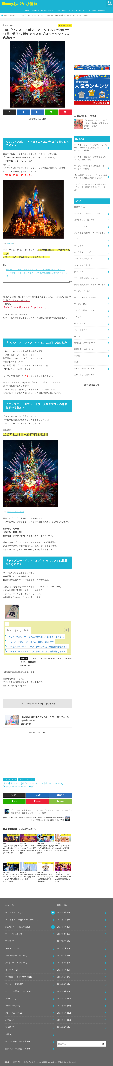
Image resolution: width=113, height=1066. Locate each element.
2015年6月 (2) (63, 963)
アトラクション (72, 10)
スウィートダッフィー (83, 259)
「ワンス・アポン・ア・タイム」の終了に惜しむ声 (31, 642)
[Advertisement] (47, 125)
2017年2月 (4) (63, 941)
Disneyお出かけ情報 (20, 3)
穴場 (76, 362)
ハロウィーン (35, 10)
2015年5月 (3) (63, 970)
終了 (31, 787)
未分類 (77, 356)
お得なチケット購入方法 (84, 220)
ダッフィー (78, 272)
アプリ (77, 239)
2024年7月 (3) (63, 919)
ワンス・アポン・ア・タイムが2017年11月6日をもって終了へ (35, 637)
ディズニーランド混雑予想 (85, 298)
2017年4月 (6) (63, 927)
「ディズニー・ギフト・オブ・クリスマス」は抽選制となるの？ (36, 651)
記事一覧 (16, 1062)
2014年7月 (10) (64, 998)
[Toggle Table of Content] (65, 630)
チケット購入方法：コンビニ (86, 278)
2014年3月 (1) (63, 1027)
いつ (7, 783)
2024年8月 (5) (63, 912)
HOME (27, 10)
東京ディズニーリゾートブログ (15, 512)
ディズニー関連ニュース (84, 310)
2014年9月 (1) (63, 984)
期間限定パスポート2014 (84, 343)
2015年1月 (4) (63, 977)
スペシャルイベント (27, 780)
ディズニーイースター (83, 291)
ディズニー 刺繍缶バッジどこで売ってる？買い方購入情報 (90, 158)
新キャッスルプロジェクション (16, 787)
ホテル (77, 336)
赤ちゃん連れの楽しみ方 (84, 369)
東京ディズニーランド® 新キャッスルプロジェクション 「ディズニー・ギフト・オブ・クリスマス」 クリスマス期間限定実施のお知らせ (36, 271)
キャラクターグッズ (47, 10)
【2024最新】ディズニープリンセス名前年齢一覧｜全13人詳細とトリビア (96, 123)
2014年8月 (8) (63, 991)
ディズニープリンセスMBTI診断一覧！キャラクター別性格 (90, 167)
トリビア (81, 10)
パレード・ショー (60, 10)
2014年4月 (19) (64, 1020)
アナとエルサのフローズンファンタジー (90, 233)
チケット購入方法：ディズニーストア (89, 285)
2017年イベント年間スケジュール (88, 213)
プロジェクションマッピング (33, 783)
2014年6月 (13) (64, 1006)
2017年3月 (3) (63, 934)
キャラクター (79, 246)
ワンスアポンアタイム (54, 783)
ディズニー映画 (91, 10)
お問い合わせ (102, 10)
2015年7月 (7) (63, 955)
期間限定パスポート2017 (84, 349)
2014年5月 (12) (64, 1013)
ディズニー (16, 783)
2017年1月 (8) (63, 948)
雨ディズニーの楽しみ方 (84, 375)
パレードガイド (80, 330)
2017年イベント (11, 780)
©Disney (9, 243)
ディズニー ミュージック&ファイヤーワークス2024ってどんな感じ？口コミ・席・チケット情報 (90, 147)
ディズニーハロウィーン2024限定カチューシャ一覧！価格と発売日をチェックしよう (91, 187)
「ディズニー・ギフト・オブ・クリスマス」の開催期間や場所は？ (37, 647)
